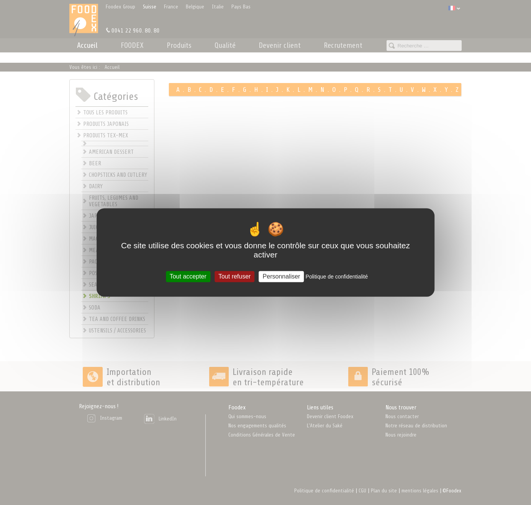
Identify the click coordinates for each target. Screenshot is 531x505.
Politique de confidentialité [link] (337, 277)
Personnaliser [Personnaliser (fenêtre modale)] (281, 276)
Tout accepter (188, 276)
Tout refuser (234, 276)
